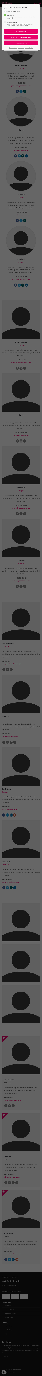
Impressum (21, 48)
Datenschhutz (13, 48)
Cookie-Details (29, 48)
